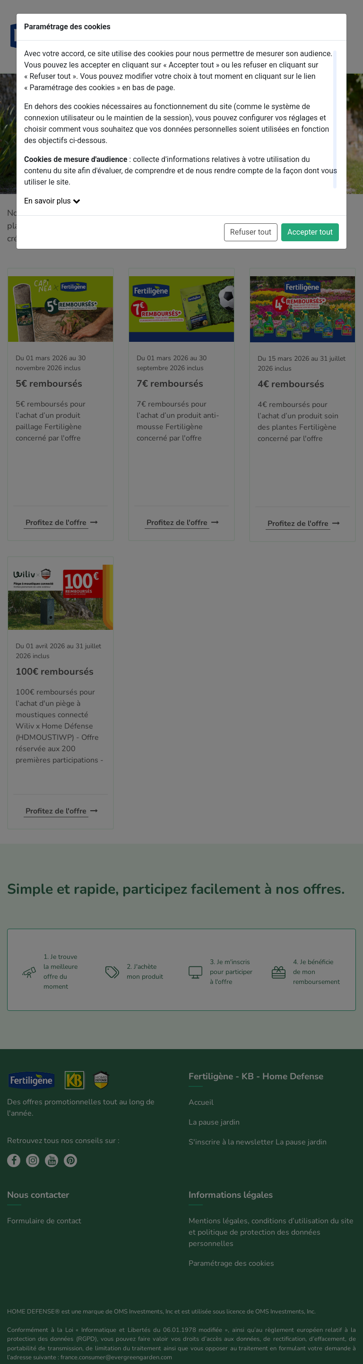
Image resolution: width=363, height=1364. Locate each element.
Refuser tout (250, 232)
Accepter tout (310, 232)
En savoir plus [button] (52, 200)
